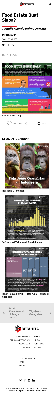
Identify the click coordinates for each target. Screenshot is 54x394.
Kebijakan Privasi (25, 391)
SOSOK (22, 365)
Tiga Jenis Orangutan (12, 190)
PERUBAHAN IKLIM (27, 358)
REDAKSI (26, 347)
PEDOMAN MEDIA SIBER (20, 340)
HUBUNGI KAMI (23, 344)
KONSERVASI (39, 344)
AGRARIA (37, 347)
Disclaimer (40, 391)
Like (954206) (17, 123)
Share (41, 123)
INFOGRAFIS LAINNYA (15, 138)
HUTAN (37, 340)
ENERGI (37, 336)
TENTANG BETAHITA (22, 336)
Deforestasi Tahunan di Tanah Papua (21, 242)
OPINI (21, 362)
